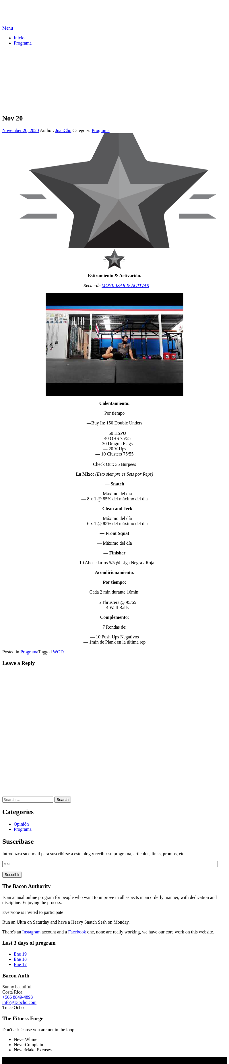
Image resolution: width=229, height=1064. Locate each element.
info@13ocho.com (19, 1002)
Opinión (21, 824)
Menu (7, 28)
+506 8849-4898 (17, 997)
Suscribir (12, 874)
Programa (23, 43)
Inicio (19, 37)
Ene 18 (20, 959)
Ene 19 (20, 954)
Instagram (31, 931)
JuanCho (63, 130)
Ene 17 (20, 964)
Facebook (77, 931)
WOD (58, 651)
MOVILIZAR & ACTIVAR (125, 285)
